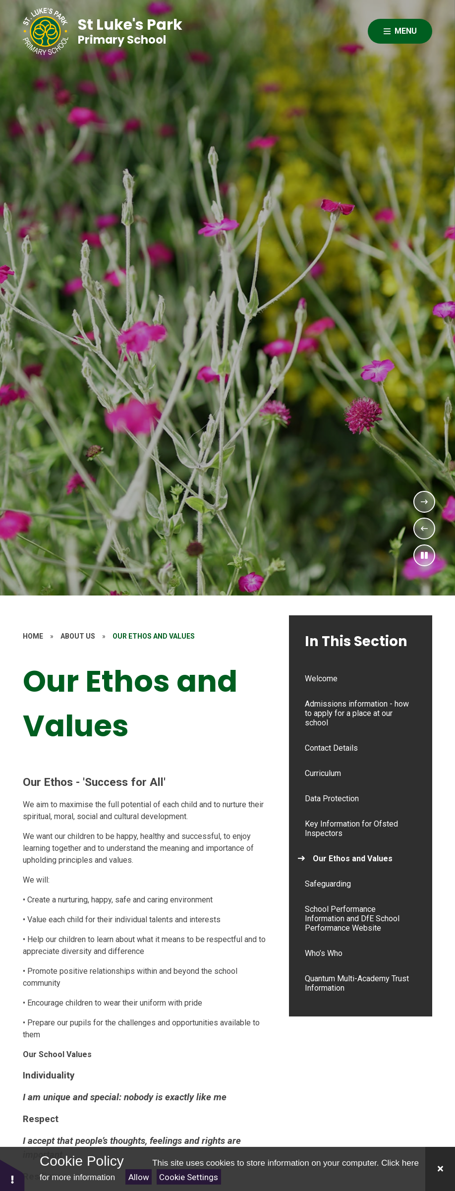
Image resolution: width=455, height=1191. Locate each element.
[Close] (440, 1169)
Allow (138, 1177)
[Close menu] (400, 31)
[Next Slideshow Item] (424, 502)
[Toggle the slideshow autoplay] (424, 555)
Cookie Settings (188, 1177)
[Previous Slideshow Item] (424, 528)
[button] (12, 1175)
